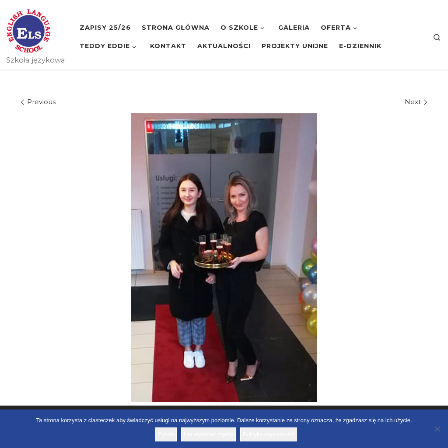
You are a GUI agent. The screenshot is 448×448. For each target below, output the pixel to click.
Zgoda (166, 434)
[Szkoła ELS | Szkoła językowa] (28, 29)
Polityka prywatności (268, 434)
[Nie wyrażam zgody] (437, 428)
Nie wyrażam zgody (208, 434)
